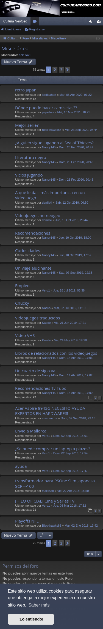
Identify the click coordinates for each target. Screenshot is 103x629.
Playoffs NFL (27, 521)
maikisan (48, 490)
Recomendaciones (32, 233)
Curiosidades (27, 250)
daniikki (47, 202)
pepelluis (48, 112)
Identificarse (13, 29)
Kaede (46, 322)
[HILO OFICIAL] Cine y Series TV (44, 501)
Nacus (46, 308)
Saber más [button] (38, 605)
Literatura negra (30, 157)
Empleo (22, 285)
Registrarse (36, 29)
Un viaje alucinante (33, 268)
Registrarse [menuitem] (100, 22)
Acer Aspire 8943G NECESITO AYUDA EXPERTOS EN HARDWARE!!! (50, 410)
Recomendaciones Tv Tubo (40, 388)
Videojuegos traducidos (37, 318)
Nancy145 (49, 147)
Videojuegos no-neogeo (37, 215)
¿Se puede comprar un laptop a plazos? (52, 448)
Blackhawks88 (51, 129)
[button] (67, 70)
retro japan (26, 90)
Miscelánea (15, 48)
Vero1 (46, 290)
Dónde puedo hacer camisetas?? (46, 107)
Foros (36, 22)
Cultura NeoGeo (15, 21)
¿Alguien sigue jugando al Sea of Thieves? (54, 142)
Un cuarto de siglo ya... (37, 370)
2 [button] (55, 69)
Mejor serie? (26, 125)
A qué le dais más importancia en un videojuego (50, 195)
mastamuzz (49, 418)
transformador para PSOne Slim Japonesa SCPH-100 (55, 483)
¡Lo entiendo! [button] (30, 619)
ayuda (21, 466)
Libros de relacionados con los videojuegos (56, 353)
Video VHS (25, 335)
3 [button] (61, 69)
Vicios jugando (29, 175)
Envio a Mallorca (30, 431)
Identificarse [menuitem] (92, 22)
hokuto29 (25, 55)
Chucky (22, 303)
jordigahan (49, 94)
